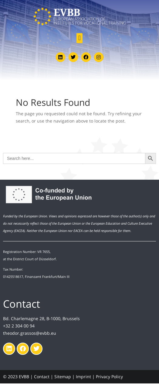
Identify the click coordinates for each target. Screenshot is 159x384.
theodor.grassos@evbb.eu (29, 333)
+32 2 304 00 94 (19, 326)
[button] (79, 38)
